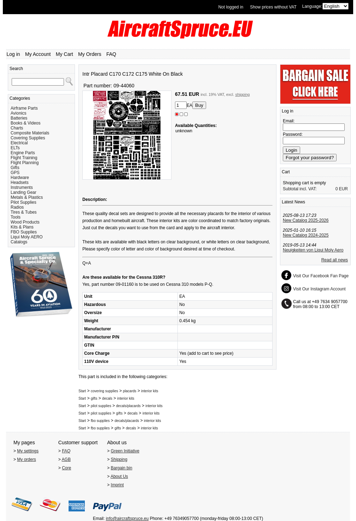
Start (82, 391)
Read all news (334, 259)
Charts (17, 128)
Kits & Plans (22, 227)
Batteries (19, 118)
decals (107, 398)
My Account (38, 54)
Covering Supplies (28, 137)
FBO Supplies (24, 232)
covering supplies (104, 391)
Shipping (119, 459)
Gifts (15, 167)
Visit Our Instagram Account (319, 288)
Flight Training (24, 157)
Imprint (117, 484)
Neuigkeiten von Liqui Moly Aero (313, 250)
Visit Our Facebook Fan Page (321, 275)
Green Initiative (125, 450)
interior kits (149, 391)
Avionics (18, 113)
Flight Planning (25, 162)
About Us (119, 476)
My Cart (64, 54)
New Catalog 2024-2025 (305, 235)
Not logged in (230, 7)
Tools (16, 217)
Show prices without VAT (273, 7)
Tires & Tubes (24, 212)
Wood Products (25, 222)
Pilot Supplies (23, 202)
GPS (15, 172)
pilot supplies (101, 406)
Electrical (19, 142)
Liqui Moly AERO (27, 237)
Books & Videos (26, 123)
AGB (66, 459)
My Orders (89, 54)
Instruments (22, 187)
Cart (286, 171)
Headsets (20, 182)
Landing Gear (23, 192)
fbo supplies (100, 421)
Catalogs (19, 241)
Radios (17, 207)
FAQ (111, 54)
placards (129, 391)
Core (66, 467)
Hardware (20, 177)
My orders (26, 459)
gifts (94, 398)
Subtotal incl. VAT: (300, 188)
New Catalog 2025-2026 (305, 220)
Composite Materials (30, 133)
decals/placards (128, 406)
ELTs (15, 147)
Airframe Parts (24, 108)
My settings (28, 450)
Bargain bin (121, 467)
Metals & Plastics (27, 197)
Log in (13, 54)
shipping (242, 94)
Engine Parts (23, 152)
